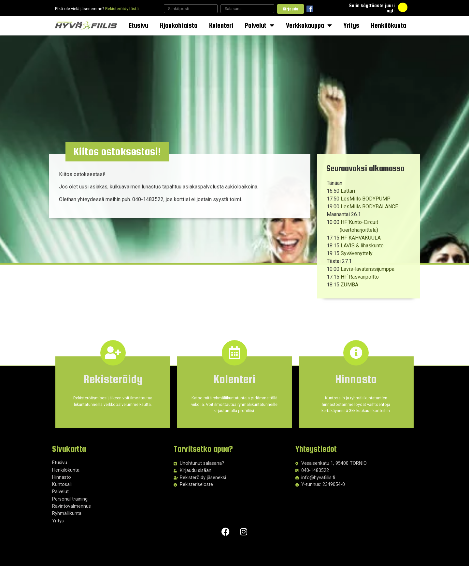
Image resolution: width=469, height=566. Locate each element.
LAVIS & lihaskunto (362, 245)
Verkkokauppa (309, 25)
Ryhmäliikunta (66, 513)
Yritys (351, 25)
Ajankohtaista (178, 25)
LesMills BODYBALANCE (369, 206)
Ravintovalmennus (71, 506)
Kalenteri (221, 25)
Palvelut (259, 25)
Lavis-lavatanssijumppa (367, 269)
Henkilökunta (388, 25)
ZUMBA (349, 285)
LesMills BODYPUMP (366, 199)
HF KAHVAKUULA (361, 238)
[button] (123, 153)
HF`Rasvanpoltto (360, 277)
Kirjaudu (290, 9)
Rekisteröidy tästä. (122, 8)
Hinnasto (61, 477)
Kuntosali (62, 484)
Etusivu (138, 25)
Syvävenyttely (357, 253)
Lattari (348, 191)
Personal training (70, 499)
